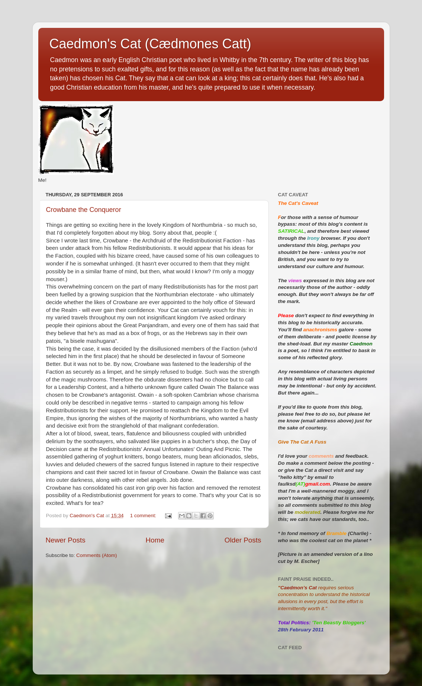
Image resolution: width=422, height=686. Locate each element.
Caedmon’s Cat (298, 587)
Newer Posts (66, 540)
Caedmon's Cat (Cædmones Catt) (150, 43)
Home (155, 540)
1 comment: (144, 515)
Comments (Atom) (96, 555)
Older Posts (243, 540)
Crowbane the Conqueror (83, 209)
